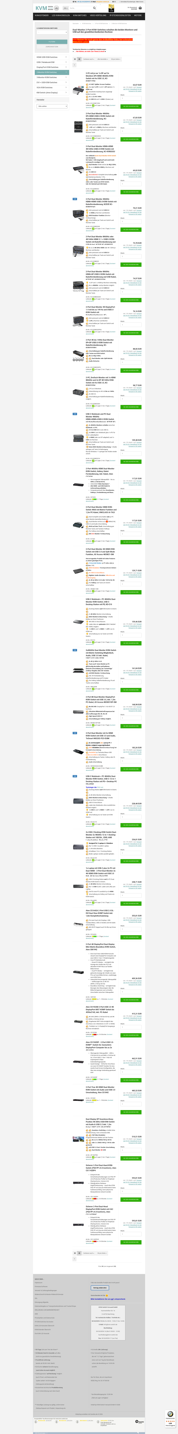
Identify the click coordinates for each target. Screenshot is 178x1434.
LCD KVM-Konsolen (61, 15)
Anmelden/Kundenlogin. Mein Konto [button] (131, 2)
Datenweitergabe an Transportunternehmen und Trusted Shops (55, 1306)
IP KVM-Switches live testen (44, 1322)
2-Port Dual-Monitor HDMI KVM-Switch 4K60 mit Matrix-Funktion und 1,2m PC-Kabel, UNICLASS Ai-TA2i (101, 509)
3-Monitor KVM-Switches (47, 77)
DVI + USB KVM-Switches (47, 82)
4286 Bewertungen (40, 1433)
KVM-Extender (42, 15)
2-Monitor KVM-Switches (47, 72)
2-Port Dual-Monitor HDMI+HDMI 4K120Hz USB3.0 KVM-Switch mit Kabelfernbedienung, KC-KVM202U (100, 149)
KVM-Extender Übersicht (43, 1329)
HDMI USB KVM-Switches (47, 57)
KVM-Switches (80, 15)
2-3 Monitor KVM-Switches (47, 28)
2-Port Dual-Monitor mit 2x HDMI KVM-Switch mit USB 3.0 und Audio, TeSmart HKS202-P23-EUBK (101, 736)
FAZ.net (100, 787)
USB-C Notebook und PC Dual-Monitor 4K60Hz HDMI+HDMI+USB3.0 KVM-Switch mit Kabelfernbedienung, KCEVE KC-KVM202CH (101, 419)
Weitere (138, 15)
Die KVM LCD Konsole (42, 1333)
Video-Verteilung (98, 15)
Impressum (38, 1282)
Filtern (52, 42)
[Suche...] (65, 8)
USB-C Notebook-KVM (45, 62)
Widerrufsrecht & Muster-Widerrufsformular (49, 1294)
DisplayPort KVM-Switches (47, 67)
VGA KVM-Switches (44, 87)
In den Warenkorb (130, 106)
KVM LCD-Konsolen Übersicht (44, 1326)
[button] (114, 1)
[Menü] (174, 1411)
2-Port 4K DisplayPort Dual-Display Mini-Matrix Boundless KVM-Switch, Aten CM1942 (101, 947)
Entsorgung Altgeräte (41, 1302)
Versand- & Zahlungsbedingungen (46, 1290)
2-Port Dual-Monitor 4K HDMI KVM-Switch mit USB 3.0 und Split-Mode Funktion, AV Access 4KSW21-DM (100, 551)
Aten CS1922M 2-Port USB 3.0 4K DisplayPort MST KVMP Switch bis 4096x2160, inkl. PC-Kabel (100, 1009)
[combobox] (89, 59)
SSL (36, 1298)
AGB (36, 1314)
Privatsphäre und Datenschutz (44, 1318)
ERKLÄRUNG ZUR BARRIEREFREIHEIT (47, 1310)
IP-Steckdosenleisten (120, 15)
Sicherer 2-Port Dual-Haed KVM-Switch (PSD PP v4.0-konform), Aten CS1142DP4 (101, 1168)
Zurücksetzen (52, 47)
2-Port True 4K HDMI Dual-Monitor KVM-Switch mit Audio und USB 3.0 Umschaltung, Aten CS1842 (100, 1090)
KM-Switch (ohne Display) (47, 93)
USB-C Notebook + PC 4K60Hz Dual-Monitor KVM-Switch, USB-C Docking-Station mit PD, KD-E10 (101, 602)
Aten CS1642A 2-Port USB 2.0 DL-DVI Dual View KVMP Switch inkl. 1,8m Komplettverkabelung (100, 913)
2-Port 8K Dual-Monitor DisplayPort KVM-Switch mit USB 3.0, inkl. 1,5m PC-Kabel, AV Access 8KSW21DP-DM (101, 699)
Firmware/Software (41, 1286)
